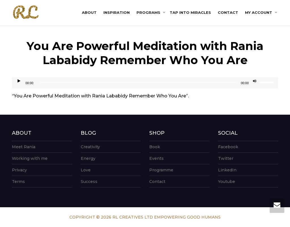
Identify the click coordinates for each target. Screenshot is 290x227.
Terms (18, 181)
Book (154, 146)
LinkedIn (227, 170)
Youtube (226, 181)
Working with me (30, 158)
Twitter (225, 158)
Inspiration (116, 12)
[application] (145, 82)
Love (86, 170)
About (89, 12)
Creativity (90, 146)
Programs (149, 12)
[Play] (19, 81)
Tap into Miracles (190, 12)
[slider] (138, 82)
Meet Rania (23, 146)
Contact (228, 12)
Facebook (228, 146)
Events (156, 158)
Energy (88, 158)
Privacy (19, 170)
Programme (161, 170)
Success (89, 181)
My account (259, 12)
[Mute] (254, 81)
